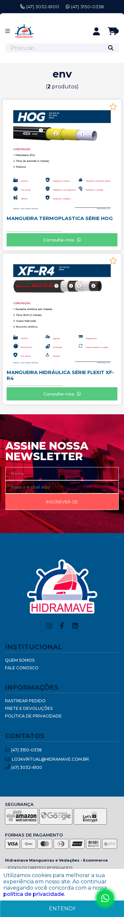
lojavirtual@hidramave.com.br (47, 759)
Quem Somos (19, 660)
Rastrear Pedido (25, 700)
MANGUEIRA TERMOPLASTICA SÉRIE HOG (60, 218)
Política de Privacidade (33, 715)
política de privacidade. (34, 894)
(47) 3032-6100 (39, 6)
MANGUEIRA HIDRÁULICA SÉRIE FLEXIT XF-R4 (60, 375)
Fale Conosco (21, 667)
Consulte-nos (62, 239)
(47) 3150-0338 (85, 6)
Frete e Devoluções (29, 708)
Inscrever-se (62, 501)
